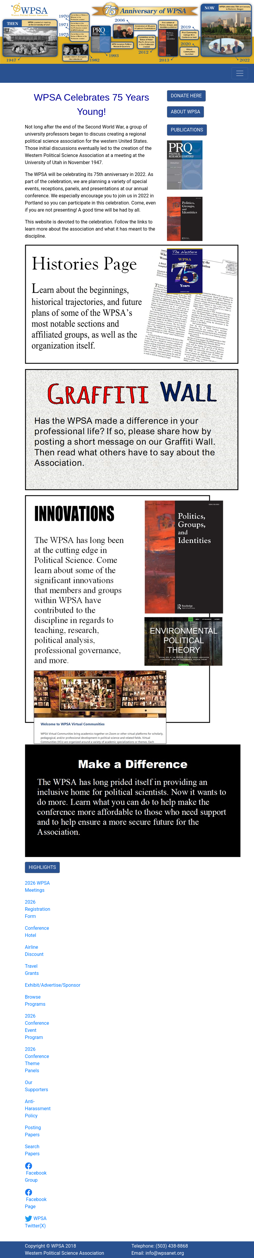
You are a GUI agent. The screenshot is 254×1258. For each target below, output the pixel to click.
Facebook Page (35, 1199)
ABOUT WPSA (185, 112)
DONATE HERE (186, 96)
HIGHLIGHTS (42, 867)
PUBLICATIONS (187, 130)
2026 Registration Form (37, 909)
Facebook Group (35, 1173)
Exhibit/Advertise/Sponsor (53, 985)
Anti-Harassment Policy (38, 1109)
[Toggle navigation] (240, 73)
